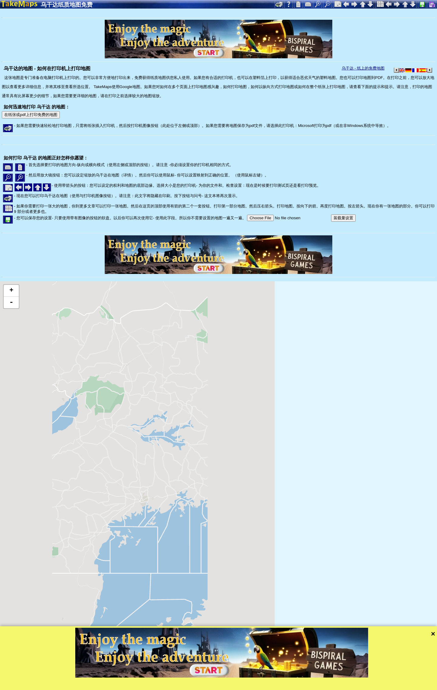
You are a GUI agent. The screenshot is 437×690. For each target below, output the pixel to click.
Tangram (210, 676)
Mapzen (264, 676)
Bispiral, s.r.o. (62, 684)
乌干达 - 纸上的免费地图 (363, 68)
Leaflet (190, 676)
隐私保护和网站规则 (131, 684)
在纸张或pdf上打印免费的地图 (30, 114)
